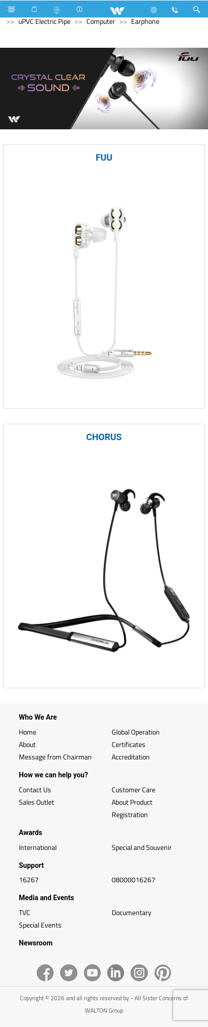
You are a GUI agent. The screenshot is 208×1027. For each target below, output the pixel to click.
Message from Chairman (55, 756)
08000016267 (133, 879)
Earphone (145, 21)
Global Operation (136, 732)
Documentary (131, 912)
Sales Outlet (36, 802)
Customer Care (133, 789)
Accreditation (131, 756)
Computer (100, 21)
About (27, 744)
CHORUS (104, 437)
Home (27, 732)
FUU (104, 157)
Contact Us (35, 789)
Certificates (128, 744)
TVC (24, 912)
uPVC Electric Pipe (44, 21)
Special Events (40, 925)
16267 (29, 879)
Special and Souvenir (142, 847)
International (38, 847)
